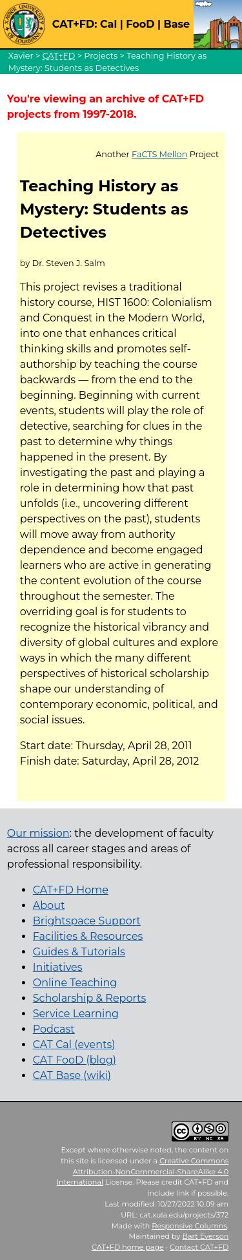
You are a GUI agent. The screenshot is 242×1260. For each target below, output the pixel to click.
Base (176, 24)
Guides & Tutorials (79, 952)
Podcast (54, 1029)
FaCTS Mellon (159, 154)
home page (128, 1247)
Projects (100, 56)
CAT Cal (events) (74, 1044)
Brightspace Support (87, 921)
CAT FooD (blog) (74, 1060)
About (49, 905)
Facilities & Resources (88, 936)
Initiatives (58, 967)
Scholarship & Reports (89, 998)
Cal (108, 24)
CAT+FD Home (70, 890)
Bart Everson (206, 1236)
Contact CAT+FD (199, 1247)
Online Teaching (75, 983)
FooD (140, 24)
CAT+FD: (74, 24)
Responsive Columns (189, 1225)
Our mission (38, 833)
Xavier (21, 56)
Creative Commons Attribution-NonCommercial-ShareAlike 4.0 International (143, 1171)
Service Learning (76, 1013)
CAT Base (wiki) (72, 1075)
